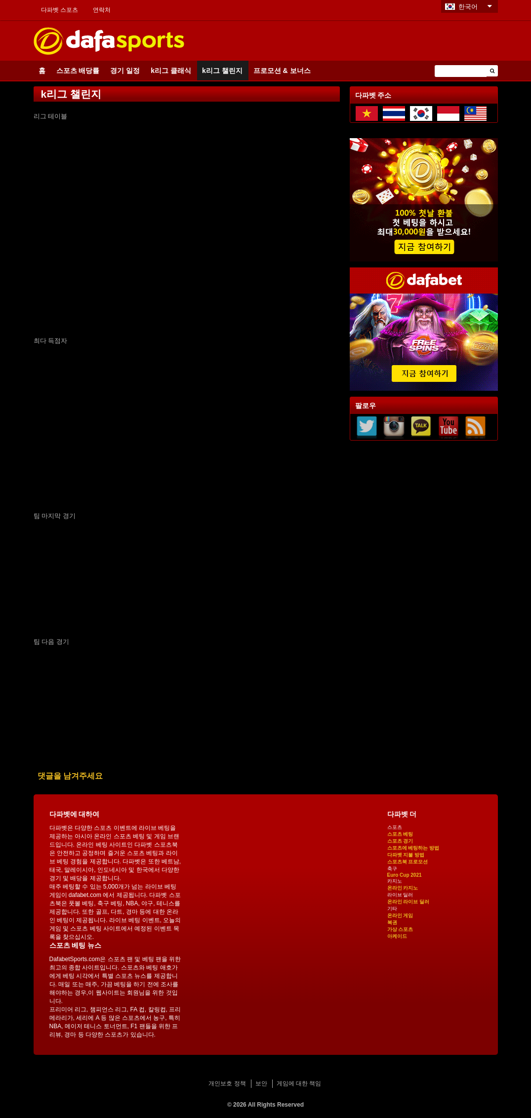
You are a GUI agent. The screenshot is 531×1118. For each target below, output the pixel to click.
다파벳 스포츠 (59, 9)
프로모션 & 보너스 (282, 71)
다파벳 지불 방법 (406, 854)
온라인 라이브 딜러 (408, 901)
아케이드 (397, 936)
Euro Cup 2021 (404, 875)
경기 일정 (125, 71)
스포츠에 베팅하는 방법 (413, 848)
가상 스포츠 (400, 929)
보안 (261, 1083)
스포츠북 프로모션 (407, 861)
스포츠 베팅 (400, 834)
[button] (492, 70)
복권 (392, 922)
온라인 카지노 (402, 888)
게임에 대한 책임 (299, 1083)
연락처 (102, 9)
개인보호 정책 (226, 1083)
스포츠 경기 (400, 841)
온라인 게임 (400, 915)
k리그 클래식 (171, 71)
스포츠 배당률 (78, 71)
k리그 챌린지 (222, 71)
